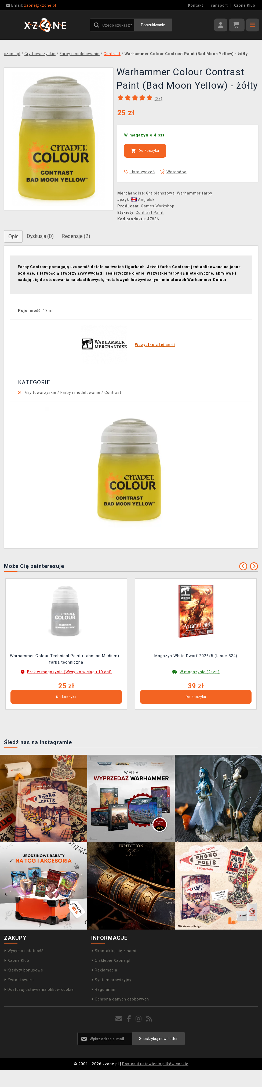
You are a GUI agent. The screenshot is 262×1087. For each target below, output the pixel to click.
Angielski (143, 199)
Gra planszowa (160, 193)
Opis (13, 236)
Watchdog (173, 172)
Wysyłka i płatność (23, 951)
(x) (158, 98)
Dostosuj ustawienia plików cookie (39, 989)
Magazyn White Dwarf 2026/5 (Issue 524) (195, 655)
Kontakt (195, 5)
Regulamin (103, 989)
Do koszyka (145, 151)
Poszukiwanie (153, 25)
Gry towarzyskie (40, 392)
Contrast (112, 392)
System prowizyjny (111, 980)
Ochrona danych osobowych (120, 999)
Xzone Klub (244, 5)
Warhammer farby (194, 193)
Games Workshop (157, 206)
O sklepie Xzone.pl (110, 960)
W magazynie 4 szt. (145, 135)
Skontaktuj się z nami (113, 951)
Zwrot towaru (19, 980)
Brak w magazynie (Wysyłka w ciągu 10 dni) (69, 672)
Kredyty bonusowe (23, 970)
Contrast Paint (150, 212)
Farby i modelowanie (80, 392)
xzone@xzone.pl (31, 5)
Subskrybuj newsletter (158, 1038)
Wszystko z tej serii (155, 345)
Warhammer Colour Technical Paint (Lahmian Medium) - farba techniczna (66, 659)
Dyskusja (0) (40, 236)
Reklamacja (104, 970)
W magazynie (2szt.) (200, 672)
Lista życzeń (139, 172)
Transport (218, 5)
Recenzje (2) (75, 236)
